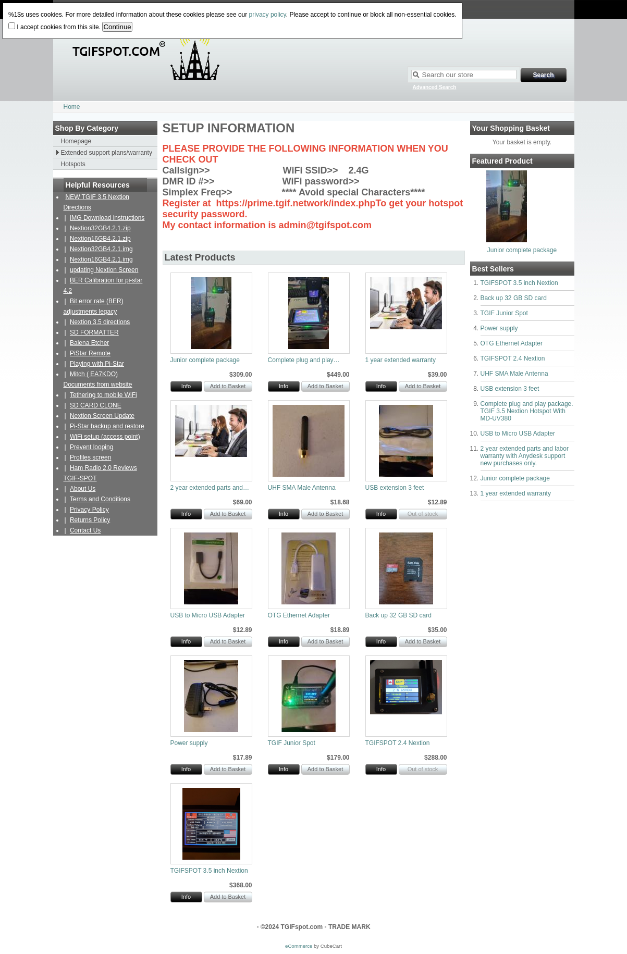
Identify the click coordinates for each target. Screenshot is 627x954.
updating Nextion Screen (104, 270)
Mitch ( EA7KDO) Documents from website (98, 379)
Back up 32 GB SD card (514, 298)
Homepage (76, 141)
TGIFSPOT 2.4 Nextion (513, 358)
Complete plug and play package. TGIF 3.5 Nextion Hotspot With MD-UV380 (527, 411)
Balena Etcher (89, 342)
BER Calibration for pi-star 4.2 (103, 285)
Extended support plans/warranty (106, 152)
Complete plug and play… (304, 360)
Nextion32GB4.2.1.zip (100, 228)
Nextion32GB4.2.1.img (101, 249)
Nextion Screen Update (102, 415)
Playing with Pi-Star (97, 363)
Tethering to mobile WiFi (103, 395)
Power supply (499, 328)
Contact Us (85, 530)
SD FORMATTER (94, 332)
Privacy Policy (89, 509)
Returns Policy (90, 520)
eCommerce (298, 946)
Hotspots (73, 164)
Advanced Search (435, 87)
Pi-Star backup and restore (107, 426)
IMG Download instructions (107, 217)
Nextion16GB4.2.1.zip (100, 238)
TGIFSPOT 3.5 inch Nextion (519, 283)
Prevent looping (91, 447)
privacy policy (267, 14)
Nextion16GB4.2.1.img (101, 259)
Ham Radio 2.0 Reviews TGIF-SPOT (100, 473)
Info (186, 386)
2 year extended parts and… (209, 487)
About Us (82, 488)
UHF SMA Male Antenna (514, 373)
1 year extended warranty (516, 493)
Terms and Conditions (100, 499)
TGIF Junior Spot (504, 313)
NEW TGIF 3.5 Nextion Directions (96, 202)
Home (72, 106)
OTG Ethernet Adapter (512, 343)
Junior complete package (522, 250)
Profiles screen (90, 457)
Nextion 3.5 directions (100, 322)
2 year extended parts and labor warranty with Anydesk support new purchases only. (525, 456)
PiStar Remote (90, 353)
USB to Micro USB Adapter (518, 433)
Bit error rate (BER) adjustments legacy (94, 306)
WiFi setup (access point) (105, 436)
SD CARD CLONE (95, 405)
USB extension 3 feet (510, 388)
